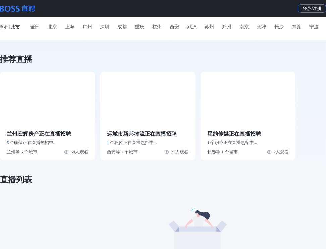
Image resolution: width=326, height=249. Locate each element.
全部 (35, 26)
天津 (261, 26)
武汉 (192, 26)
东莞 (296, 26)
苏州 (209, 26)
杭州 (157, 26)
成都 (122, 26)
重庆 (139, 26)
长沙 (279, 26)
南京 (244, 26)
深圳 (104, 26)
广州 (87, 26)
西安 (174, 26)
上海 (69, 26)
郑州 (226, 26)
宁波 (314, 26)
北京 (52, 26)
